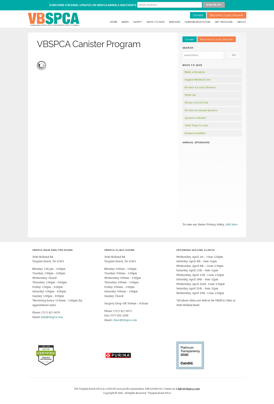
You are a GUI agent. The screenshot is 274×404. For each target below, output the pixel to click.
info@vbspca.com (52, 317)
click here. (232, 224)
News (125, 22)
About (241, 22)
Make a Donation (195, 72)
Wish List (190, 95)
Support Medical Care (198, 79)
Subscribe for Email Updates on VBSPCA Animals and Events (93, 5)
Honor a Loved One (196, 102)
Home (113, 22)
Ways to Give (155, 22)
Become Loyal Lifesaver (226, 15)
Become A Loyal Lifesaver (216, 39)
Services (174, 22)
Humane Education (197, 22)
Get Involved (224, 22)
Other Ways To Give (196, 125)
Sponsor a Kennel (195, 117)
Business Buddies (195, 133)
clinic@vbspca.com (125, 320)
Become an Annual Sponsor (201, 110)
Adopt (137, 22)
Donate (198, 15)
